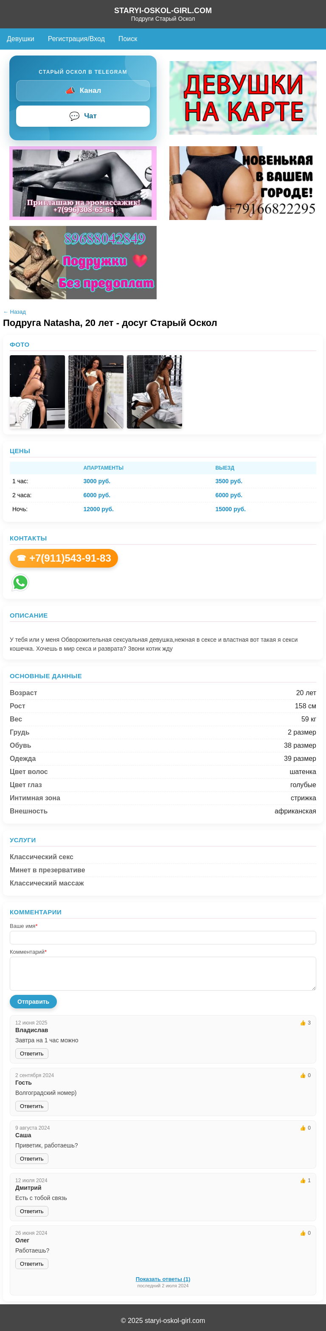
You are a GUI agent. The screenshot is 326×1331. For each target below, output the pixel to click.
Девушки (20, 38)
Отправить (33, 1001)
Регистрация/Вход (76, 38)
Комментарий (28, 952)
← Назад (14, 312)
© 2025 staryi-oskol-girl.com (163, 1320)
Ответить (32, 1053)
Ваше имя (23, 926)
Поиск (127, 38)
